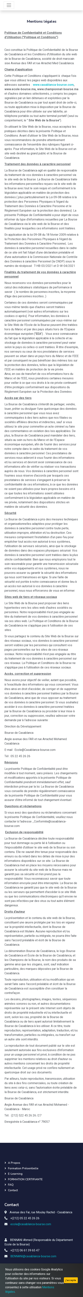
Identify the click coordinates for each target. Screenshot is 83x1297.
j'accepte (71, 1280)
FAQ (11, 1185)
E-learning (15, 1174)
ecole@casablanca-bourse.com (30, 1224)
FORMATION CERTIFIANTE (25, 1179)
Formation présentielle (23, 1168)
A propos (14, 1163)
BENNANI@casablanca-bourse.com (33, 1256)
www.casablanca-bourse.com (53, 85)
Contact (13, 1190)
